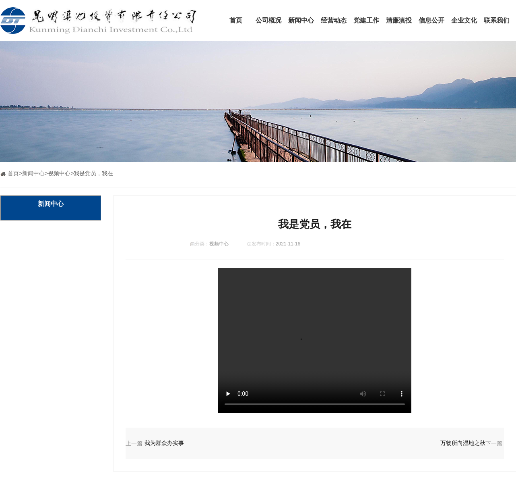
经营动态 (334, 20)
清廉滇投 (399, 20)
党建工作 (366, 20)
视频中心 (59, 173)
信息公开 (431, 20)
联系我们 (497, 20)
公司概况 (268, 20)
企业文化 (464, 20)
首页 (235, 20)
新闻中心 (301, 20)
